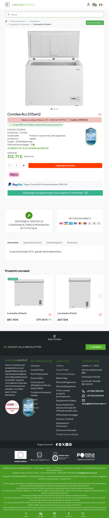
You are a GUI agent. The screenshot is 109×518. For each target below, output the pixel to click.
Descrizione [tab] (13, 242)
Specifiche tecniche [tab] (32, 242)
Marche (34, 403)
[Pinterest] (70, 444)
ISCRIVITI (96, 347)
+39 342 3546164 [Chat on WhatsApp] (93, 395)
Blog (33, 411)
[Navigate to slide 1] (51, 109)
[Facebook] (56, 444)
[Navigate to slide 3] (57, 109)
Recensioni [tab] (72, 242)
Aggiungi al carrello (65, 165)
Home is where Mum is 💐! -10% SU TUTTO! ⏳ (54, 119)
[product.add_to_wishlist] (100, 114)
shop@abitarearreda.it (87, 473)
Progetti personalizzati (67, 434)
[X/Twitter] (63, 444)
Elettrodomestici (18, 21)
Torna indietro (94, 22)
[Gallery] (54, 69)
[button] (82, 513)
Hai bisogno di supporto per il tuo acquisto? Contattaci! (55, 192)
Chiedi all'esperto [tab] (54, 242)
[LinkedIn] (67, 444)
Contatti (35, 407)
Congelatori (34, 21)
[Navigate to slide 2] (54, 109)
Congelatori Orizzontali (19, 24)
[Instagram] (60, 444)
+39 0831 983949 (93, 391)
